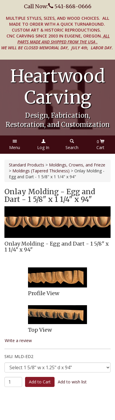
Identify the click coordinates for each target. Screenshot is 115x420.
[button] (14, 144)
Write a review (18, 340)
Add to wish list (72, 382)
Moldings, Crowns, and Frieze (77, 165)
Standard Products (26, 165)
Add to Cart (40, 382)
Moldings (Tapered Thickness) (41, 171)
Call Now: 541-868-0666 (57, 6)
